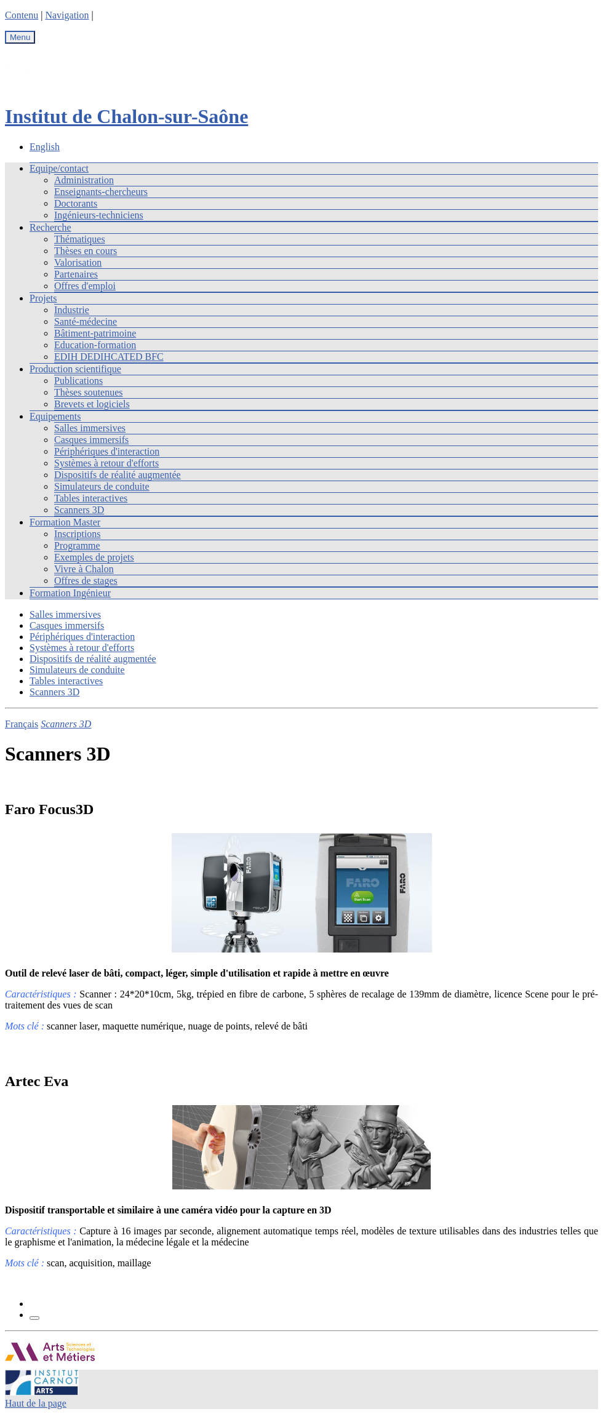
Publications (78, 380)
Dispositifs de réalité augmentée (117, 474)
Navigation (67, 15)
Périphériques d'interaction (106, 451)
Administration (84, 180)
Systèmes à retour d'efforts (106, 463)
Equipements (55, 416)
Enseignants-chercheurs (101, 191)
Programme (77, 545)
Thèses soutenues (88, 392)
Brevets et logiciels (92, 404)
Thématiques (79, 239)
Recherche (50, 227)
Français (21, 724)
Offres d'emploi (85, 286)
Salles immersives (90, 428)
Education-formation (95, 345)
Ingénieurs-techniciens (98, 215)
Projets (43, 298)
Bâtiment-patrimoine (95, 333)
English (45, 147)
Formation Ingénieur (70, 593)
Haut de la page (35, 1403)
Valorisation (78, 262)
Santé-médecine (85, 321)
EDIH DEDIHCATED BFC (109, 356)
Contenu (21, 15)
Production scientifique (75, 369)
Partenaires (76, 274)
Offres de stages (86, 580)
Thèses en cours (85, 251)
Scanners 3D (79, 510)
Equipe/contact (59, 168)
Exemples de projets (94, 557)
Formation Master (65, 522)
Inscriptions (77, 534)
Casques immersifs (91, 439)
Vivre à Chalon (84, 569)
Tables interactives (90, 498)
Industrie (71, 310)
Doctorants (75, 203)
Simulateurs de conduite (102, 486)
